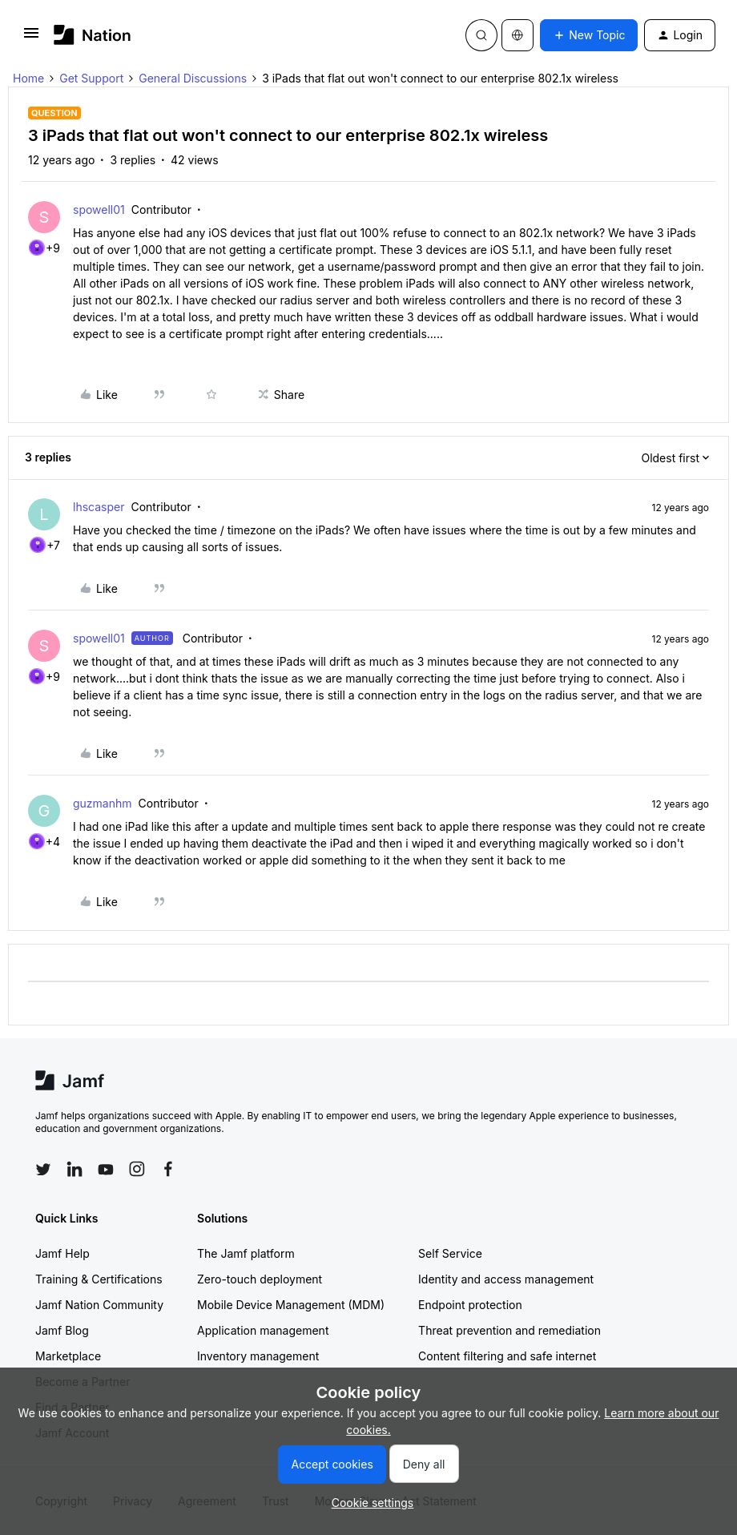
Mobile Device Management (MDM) (291, 1304)
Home (28, 78)
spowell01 (99, 209)
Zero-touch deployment (259, 1279)
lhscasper (98, 507)
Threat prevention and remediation (509, 1330)
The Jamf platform (246, 1253)
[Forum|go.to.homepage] (92, 35)
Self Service (450, 1253)
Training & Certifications (99, 1279)
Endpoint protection (470, 1304)
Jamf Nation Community (99, 1304)
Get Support (91, 78)
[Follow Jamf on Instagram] (137, 1169)
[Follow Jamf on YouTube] (106, 1168)
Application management (262, 1330)
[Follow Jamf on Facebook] (168, 1169)
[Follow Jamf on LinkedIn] (74, 1169)
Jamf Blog (62, 1330)
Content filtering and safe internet (507, 1356)
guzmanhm (102, 803)
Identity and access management (506, 1279)
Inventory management (258, 1356)
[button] (31, 38)
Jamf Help (62, 1253)
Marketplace (68, 1356)
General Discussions (193, 78)
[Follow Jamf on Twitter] (43, 1169)
